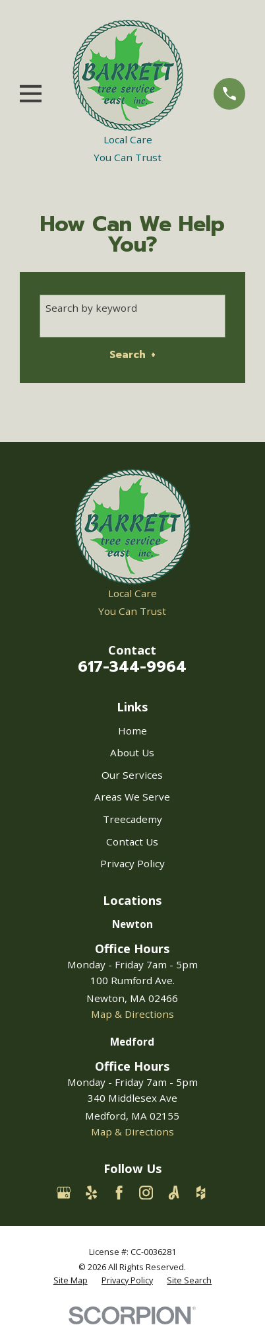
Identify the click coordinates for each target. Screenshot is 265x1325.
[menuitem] (70, 1281)
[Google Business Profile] (64, 1193)
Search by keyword (91, 307)
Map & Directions (132, 1014)
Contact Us (132, 841)
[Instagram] (146, 1193)
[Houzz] (201, 1193)
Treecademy (132, 819)
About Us (132, 752)
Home (132, 730)
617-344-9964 (132, 666)
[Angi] (174, 1193)
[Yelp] (91, 1193)
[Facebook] (119, 1193)
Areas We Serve (132, 796)
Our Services (132, 774)
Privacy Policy (132, 863)
